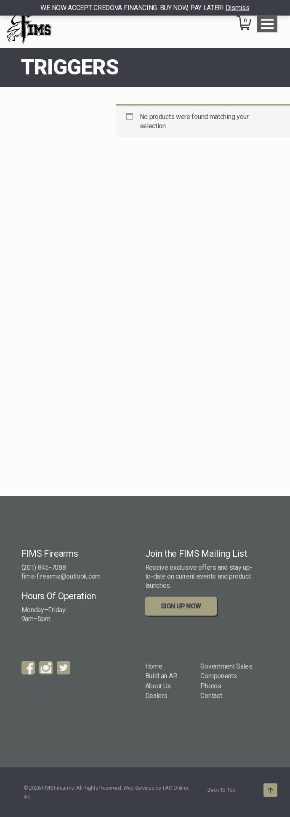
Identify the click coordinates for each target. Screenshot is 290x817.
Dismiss (238, 8)
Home (153, 666)
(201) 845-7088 (43, 567)
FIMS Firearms (29, 24)
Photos (210, 686)
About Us (158, 686)
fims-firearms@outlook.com (61, 576)
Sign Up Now (181, 606)
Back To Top (222, 790)
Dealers (156, 696)
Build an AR (161, 676)
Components (218, 676)
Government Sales (226, 666)
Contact (211, 696)
